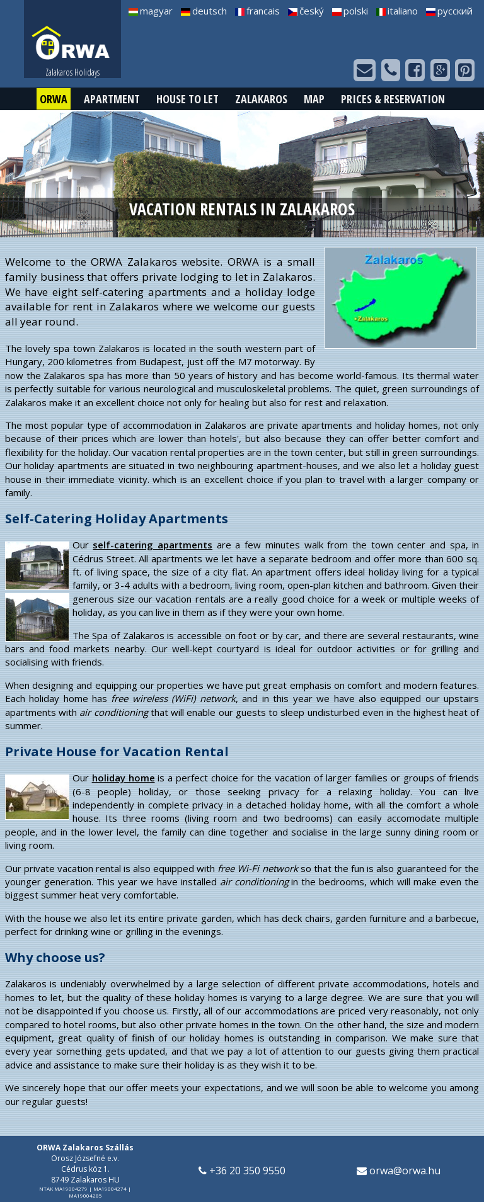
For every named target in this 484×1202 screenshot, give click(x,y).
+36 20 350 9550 (242, 1170)
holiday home (123, 777)
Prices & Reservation (393, 98)
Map (314, 98)
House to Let (187, 98)
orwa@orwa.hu (399, 1170)
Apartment (112, 98)
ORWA (53, 98)
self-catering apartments (152, 544)
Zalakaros (261, 98)
